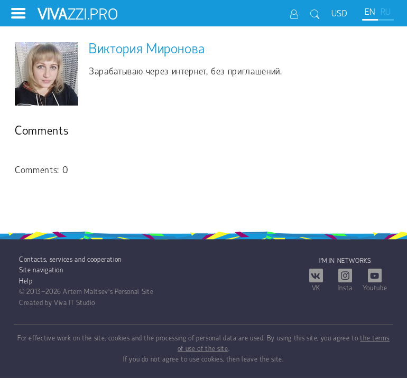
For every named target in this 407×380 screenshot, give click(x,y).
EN (370, 12)
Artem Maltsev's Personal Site (108, 292)
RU (386, 12)
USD (339, 14)
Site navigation (41, 270)
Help (26, 281)
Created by (35, 303)
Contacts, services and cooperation (70, 259)
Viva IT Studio (74, 303)
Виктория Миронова (147, 50)
